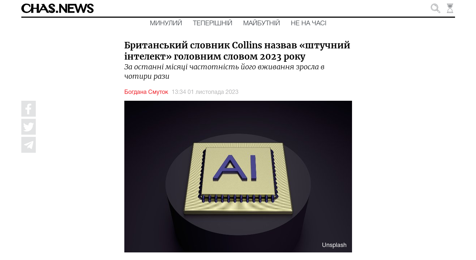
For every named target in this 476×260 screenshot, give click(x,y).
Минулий (166, 23)
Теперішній (212, 23)
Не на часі (308, 23)
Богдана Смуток (146, 92)
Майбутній (261, 23)
